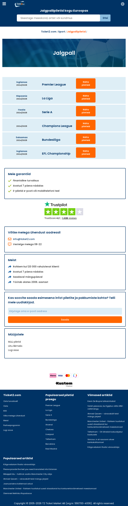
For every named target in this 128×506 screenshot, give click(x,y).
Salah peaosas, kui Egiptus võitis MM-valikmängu (105, 407)
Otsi (105, 18)
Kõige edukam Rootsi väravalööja (103, 447)
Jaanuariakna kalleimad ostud (18, 483)
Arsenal (49, 424)
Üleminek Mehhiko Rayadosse (17, 493)
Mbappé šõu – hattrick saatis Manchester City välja (27, 474)
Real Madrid (51, 448)
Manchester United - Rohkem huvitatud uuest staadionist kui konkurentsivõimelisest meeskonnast (106, 424)
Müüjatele (16, 334)
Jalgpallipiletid (76, 31)
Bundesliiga (51, 419)
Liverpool (50, 434)
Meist (5, 420)
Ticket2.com (48, 31)
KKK (5, 410)
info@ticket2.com (24, 239)
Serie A (49, 415)
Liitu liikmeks (15, 346)
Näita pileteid (86, 83)
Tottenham (51, 439)
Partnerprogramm (11, 425)
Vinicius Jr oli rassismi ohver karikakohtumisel (101, 441)
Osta (5, 406)
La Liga (49, 410)
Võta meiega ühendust (14, 415)
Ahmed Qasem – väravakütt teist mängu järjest (103, 415)
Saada (65, 319)
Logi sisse (13, 350)
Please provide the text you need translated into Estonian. (30, 469)
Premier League (53, 405)
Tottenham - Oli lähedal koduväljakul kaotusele (105, 433)
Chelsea (50, 429)
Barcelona (50, 444)
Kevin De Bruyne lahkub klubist (102, 401)
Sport (61, 31)
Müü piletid (14, 341)
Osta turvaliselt (10, 401)
